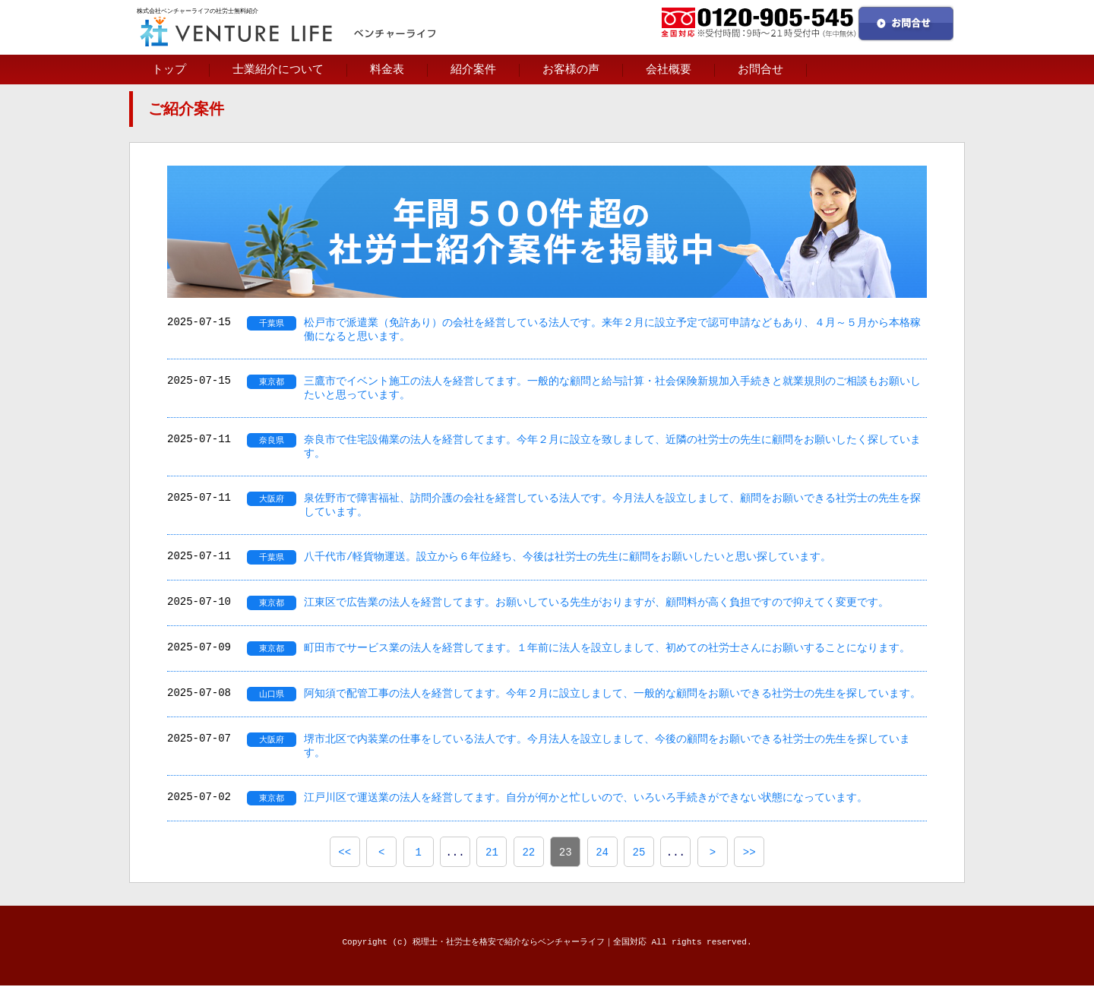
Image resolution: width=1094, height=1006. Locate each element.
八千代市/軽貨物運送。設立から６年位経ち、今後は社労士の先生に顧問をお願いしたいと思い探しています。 (567, 570)
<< (344, 872)
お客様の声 (570, 69)
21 (491, 872)
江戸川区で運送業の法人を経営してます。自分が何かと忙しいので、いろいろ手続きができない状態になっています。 (586, 817)
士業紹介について (278, 69)
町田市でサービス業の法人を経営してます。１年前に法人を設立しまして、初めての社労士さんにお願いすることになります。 (607, 663)
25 (639, 872)
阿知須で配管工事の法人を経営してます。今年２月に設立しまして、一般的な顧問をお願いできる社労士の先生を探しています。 (612, 709)
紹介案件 (473, 69)
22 (528, 872)
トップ (169, 69)
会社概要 (668, 69)
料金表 (387, 69)
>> (749, 872)
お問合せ (760, 69)
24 (602, 872)
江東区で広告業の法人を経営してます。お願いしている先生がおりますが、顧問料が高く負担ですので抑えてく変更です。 (596, 616)
